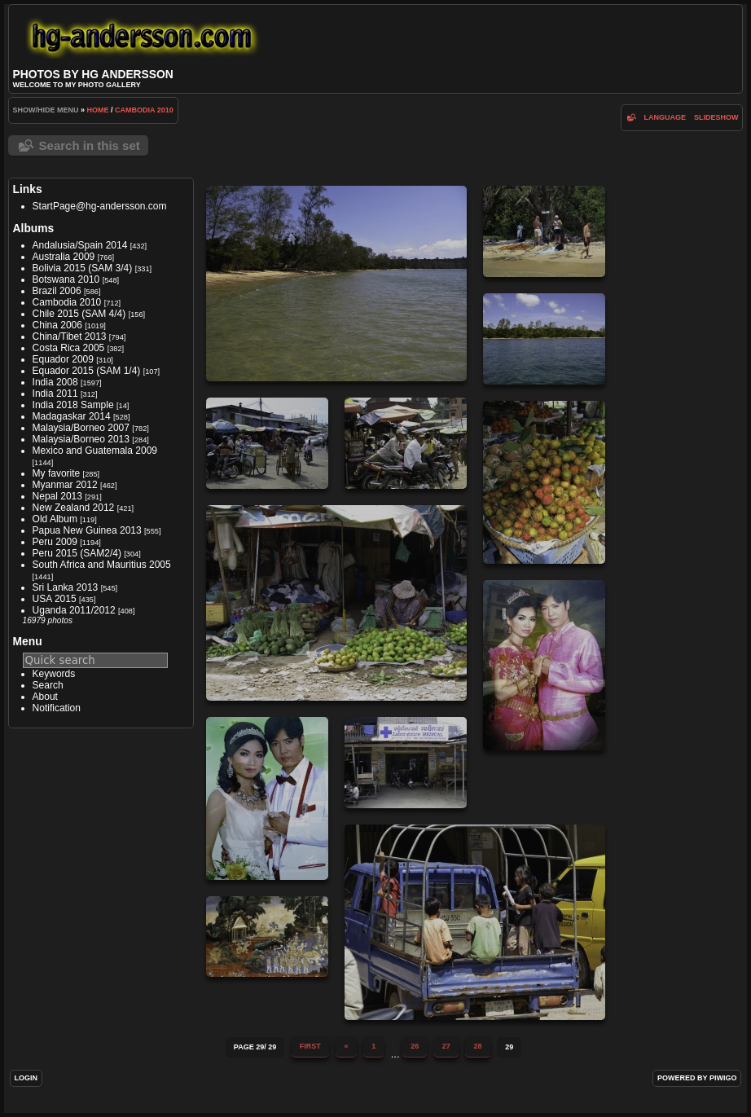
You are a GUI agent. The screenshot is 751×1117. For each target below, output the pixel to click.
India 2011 (55, 393)
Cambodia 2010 (144, 110)
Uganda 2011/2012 (74, 610)
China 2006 (57, 325)
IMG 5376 (336, 283)
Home (98, 110)
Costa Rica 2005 (69, 348)
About (45, 696)
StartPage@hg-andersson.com (100, 206)
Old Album (55, 519)
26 (415, 1046)
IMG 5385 (544, 665)
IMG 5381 (336, 603)
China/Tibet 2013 (70, 336)
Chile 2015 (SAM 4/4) (79, 313)
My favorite (57, 473)
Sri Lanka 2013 (66, 587)
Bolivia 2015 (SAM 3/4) (83, 268)
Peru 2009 (55, 542)
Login (26, 1078)
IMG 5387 (406, 762)
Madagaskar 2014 (72, 416)
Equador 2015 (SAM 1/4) (87, 370)
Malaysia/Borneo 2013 (81, 439)
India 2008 (55, 382)
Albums (34, 228)
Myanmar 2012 (65, 484)
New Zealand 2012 (74, 507)
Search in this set (89, 145)
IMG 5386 (267, 798)
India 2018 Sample (73, 405)
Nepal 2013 (57, 496)
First (310, 1046)
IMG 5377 (544, 231)
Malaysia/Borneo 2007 (81, 427)
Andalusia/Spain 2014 (80, 245)
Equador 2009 (63, 359)
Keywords (54, 673)
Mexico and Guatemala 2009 (95, 450)
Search (48, 685)
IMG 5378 (544, 339)
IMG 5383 (544, 482)
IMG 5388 (475, 922)
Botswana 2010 (66, 279)
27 (446, 1046)
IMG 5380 (406, 443)
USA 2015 (55, 599)
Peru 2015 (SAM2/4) (77, 553)
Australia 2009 (64, 256)
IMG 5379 (267, 443)
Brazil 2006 (57, 291)
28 (477, 1046)
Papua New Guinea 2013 (87, 530)
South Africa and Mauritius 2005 (102, 564)
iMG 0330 (267, 936)
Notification (57, 708)
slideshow (716, 117)
